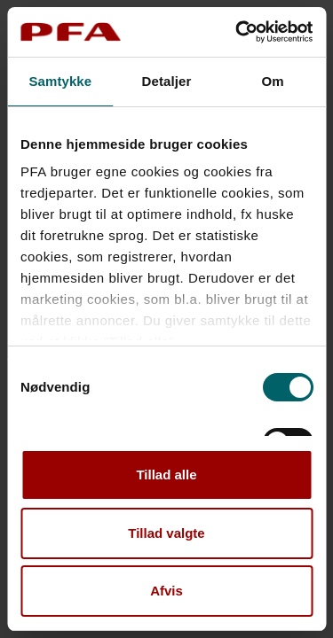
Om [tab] (273, 81)
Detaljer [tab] (167, 81)
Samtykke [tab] (59, 81)
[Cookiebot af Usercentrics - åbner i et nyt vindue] (237, 31)
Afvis (166, 590)
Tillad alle (166, 474)
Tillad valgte (166, 533)
